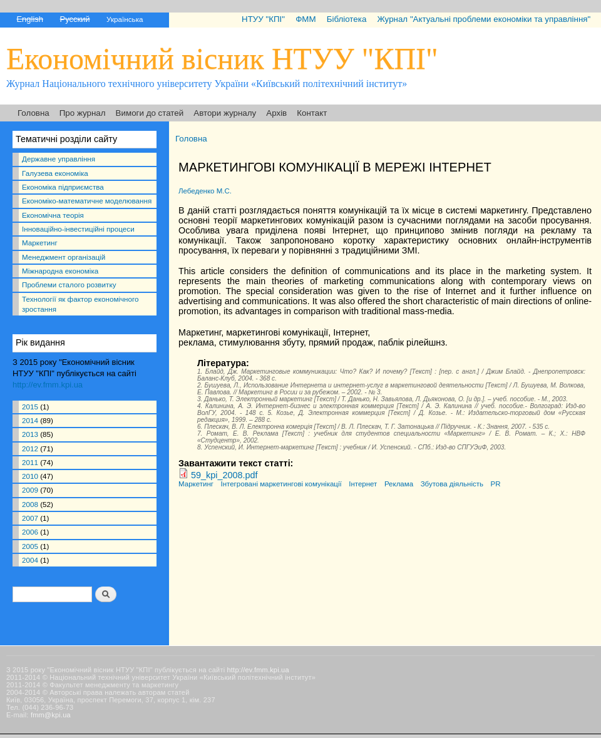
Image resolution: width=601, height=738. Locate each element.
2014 (30, 420)
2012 (30, 448)
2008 (30, 504)
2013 (30, 434)
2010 (30, 476)
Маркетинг (40, 242)
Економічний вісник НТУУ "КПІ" (222, 58)
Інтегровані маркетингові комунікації (281, 484)
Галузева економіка (55, 173)
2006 (30, 532)
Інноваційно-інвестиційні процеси (78, 229)
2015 (30, 406)
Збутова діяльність (452, 484)
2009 (30, 490)
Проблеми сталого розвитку (69, 284)
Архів (276, 113)
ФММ (305, 19)
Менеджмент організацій (63, 257)
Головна (33, 113)
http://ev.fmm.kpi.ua (48, 384)
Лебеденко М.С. (205, 191)
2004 (30, 560)
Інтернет (363, 484)
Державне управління (58, 159)
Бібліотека (347, 19)
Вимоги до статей (150, 113)
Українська (124, 19)
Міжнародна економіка (60, 271)
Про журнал (82, 113)
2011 (30, 462)
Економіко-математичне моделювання (87, 201)
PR (496, 484)
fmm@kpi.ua (51, 715)
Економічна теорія (53, 215)
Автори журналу (224, 113)
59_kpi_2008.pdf (224, 475)
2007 (30, 518)
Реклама (398, 484)
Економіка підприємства (63, 187)
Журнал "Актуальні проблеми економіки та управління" (483, 19)
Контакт (312, 113)
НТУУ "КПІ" (263, 19)
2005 (30, 546)
